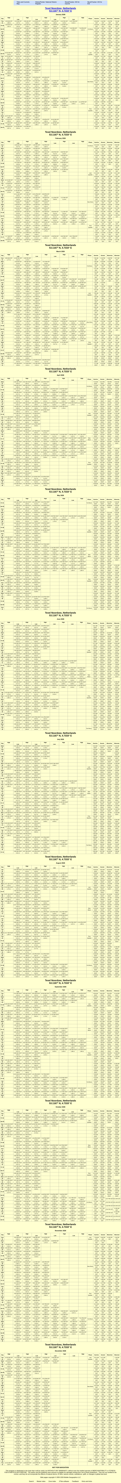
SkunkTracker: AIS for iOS (94, 3)
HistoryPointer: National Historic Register (46, 3)
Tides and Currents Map (23, 3)
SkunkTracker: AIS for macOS (72, 3)
